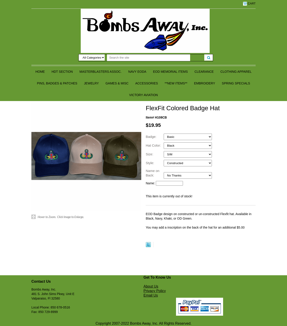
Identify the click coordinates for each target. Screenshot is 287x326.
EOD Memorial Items (170, 71)
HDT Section (62, 71)
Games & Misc (116, 83)
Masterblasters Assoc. (101, 71)
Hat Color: (154, 145)
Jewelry (91, 83)
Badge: (151, 137)
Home (40, 71)
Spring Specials (236, 83)
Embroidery (204, 83)
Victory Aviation (143, 95)
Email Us (151, 295)
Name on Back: (152, 173)
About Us (151, 286)
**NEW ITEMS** (176, 83)
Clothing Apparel (236, 71)
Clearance (204, 71)
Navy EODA (137, 71)
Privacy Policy (155, 291)
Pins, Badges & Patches (57, 83)
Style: (150, 163)
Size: (150, 154)
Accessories (146, 83)
